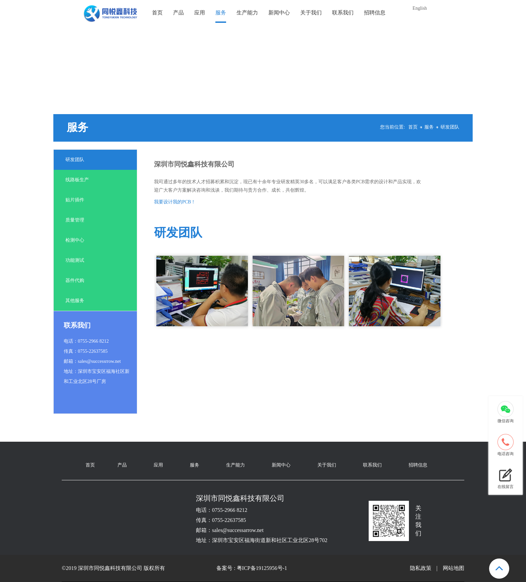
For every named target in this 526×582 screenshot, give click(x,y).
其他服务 (74, 300)
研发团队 (449, 127)
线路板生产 (77, 179)
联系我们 (343, 12)
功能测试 (74, 260)
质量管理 (74, 220)
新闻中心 (279, 12)
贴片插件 (74, 199)
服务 (220, 12)
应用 (199, 12)
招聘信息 (374, 12)
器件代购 (74, 280)
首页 (157, 12)
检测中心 (74, 240)
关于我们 (311, 12)
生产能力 (247, 12)
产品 (178, 12)
